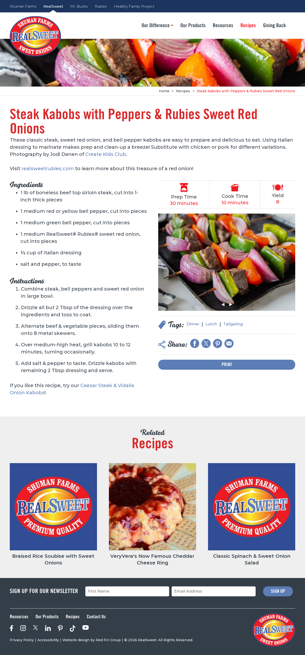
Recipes (248, 25)
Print (227, 364)
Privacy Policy (22, 640)
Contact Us (96, 616)
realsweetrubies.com (47, 168)
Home (164, 91)
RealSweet (53, 6)
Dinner (193, 324)
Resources (223, 25)
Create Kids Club (105, 154)
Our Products (193, 25)
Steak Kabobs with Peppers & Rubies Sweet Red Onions (246, 91)
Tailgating (233, 324)
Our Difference (157, 25)
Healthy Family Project (134, 6)
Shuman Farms (23, 6)
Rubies (101, 6)
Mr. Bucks (79, 6)
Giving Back (274, 25)
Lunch (211, 324)
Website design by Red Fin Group (91, 640)
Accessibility (48, 640)
